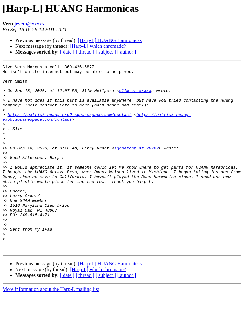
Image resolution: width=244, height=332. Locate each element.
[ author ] (126, 51)
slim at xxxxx (135, 96)
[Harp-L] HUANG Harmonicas (110, 40)
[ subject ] (106, 51)
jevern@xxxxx (29, 23)
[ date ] (67, 51)
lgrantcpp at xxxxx (136, 165)
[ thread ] (85, 51)
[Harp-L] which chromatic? (98, 46)
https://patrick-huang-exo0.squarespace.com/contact (70, 125)
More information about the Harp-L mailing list (51, 326)
